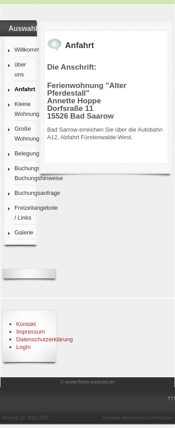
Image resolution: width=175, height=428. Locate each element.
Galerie (23, 232)
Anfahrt (24, 89)
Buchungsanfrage (24, 193)
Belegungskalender (24, 153)
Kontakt (26, 324)
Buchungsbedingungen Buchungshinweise (24, 173)
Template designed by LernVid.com (137, 417)
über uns (20, 69)
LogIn (23, 347)
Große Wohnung (24, 133)
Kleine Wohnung (24, 109)
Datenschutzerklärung (44, 339)
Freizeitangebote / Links (24, 212)
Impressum (30, 331)
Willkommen (24, 49)
